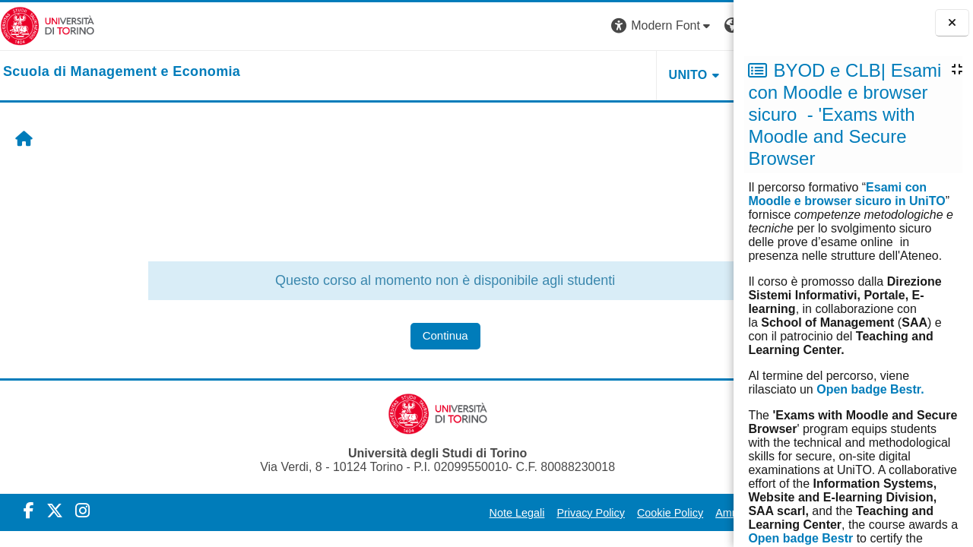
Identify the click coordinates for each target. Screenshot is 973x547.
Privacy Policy (449, 513)
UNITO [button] (546, 74)
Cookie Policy (529, 513)
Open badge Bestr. (870, 389)
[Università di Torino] (47, 25)
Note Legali (375, 513)
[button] (521, 26)
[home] (121, 72)
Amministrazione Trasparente (645, 513)
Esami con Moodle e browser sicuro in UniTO (846, 194)
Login (706, 25)
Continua (374, 335)
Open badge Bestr (800, 538)
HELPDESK (638, 74)
